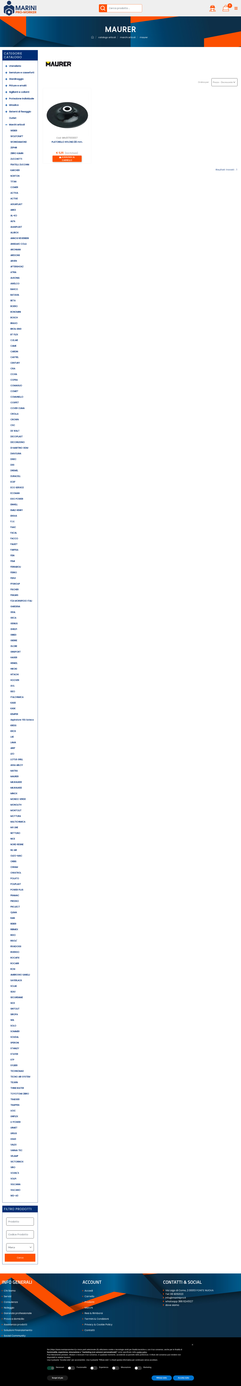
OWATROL (15, 872)
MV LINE (14, 827)
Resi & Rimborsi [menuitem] (93, 1313)
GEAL (12, 612)
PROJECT (15, 906)
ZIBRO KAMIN (16, 153)
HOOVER (14, 680)
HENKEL (13, 663)
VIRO (12, 1167)
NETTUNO (15, 833)
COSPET (14, 402)
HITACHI (14, 674)
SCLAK (13, 986)
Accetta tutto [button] (183, 1378)
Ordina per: (203, 82)
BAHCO (14, 289)
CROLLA (14, 413)
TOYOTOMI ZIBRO (19, 1093)
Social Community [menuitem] (14, 1335)
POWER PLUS (16, 889)
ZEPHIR (13, 147)
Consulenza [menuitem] (10, 1302)
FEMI (12, 561)
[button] (103, 8)
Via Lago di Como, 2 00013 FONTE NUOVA (189, 1290)
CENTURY (15, 362)
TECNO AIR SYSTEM (20, 1076)
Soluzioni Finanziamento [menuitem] (17, 1330)
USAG (13, 1139)
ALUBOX (14, 232)
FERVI (13, 578)
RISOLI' (13, 940)
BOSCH (14, 317)
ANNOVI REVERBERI (19, 238)
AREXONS (15, 255)
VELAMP (14, 1156)
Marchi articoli (17, 124)
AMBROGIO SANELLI (20, 974)
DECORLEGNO (17, 442)
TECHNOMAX (17, 1071)
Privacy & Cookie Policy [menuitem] (97, 1324)
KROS (13, 731)
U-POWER (15, 1122)
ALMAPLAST (16, 226)
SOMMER (14, 1031)
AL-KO (13, 215)
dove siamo (172, 1305)
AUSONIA (14, 277)
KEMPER (14, 714)
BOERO (14, 306)
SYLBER (13, 1065)
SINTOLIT (14, 1008)
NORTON (14, 175)
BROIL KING (15, 328)
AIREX (13, 209)
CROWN (14, 419)
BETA (12, 300)
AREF (12, 748)
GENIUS (14, 623)
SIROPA (14, 1014)
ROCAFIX (14, 957)
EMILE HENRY (16, 510)
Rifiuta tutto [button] (161, 1378)
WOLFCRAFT (16, 136)
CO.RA (13, 374)
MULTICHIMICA (17, 821)
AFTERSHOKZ (16, 266)
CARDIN (14, 351)
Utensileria (15, 66)
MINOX (13, 793)
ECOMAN (15, 493)
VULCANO (15, 1190)
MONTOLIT (15, 810)
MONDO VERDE (18, 799)
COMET (14, 391)
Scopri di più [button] (57, 1378)
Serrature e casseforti (21, 72)
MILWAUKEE (16, 782)
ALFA (12, 221)
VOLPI (13, 1178)
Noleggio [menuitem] (8, 1307)
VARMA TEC (16, 1150)
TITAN (13, 181)
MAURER (14, 776)
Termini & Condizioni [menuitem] (96, 1319)
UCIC (13, 1110)
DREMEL (14, 470)
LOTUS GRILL (16, 759)
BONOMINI (15, 311)
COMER (14, 187)
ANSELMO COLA (18, 243)
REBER (13, 923)
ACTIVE (14, 198)
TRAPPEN (14, 1105)
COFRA (14, 379)
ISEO (12, 691)
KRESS (13, 725)
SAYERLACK (16, 980)
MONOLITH (15, 804)
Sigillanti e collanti (19, 92)
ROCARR (14, 963)
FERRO (13, 572)
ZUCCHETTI (16, 158)
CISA (12, 368)
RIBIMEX (14, 929)
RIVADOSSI (15, 946)
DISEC (13, 459)
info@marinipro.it (175, 1297)
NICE (12, 838)
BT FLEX (14, 334)
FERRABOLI (15, 566)
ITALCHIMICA (16, 697)
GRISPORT (15, 651)
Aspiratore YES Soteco (22, 719)
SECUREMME (16, 997)
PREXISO (14, 901)
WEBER (13, 130)
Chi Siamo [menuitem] (9, 1290)
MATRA (14, 770)
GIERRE (13, 640)
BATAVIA (14, 294)
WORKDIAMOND (18, 141)
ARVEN (13, 260)
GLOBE (13, 646)
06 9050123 (176, 1294)
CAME (13, 345)
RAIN (12, 918)
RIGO (13, 935)
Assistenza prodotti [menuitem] (14, 1324)
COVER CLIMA (17, 408)
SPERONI (14, 1042)
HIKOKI (13, 668)
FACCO (14, 538)
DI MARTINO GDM (19, 447)
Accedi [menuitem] (88, 1290)
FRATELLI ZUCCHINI (19, 164)
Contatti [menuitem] (89, 1330)
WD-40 (14, 1195)
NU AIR (13, 850)
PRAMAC (14, 895)
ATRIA (13, 272)
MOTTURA (15, 816)
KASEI (13, 702)
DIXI (12, 464)
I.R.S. (12, 685)
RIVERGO (14, 952)
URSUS (13, 1133)
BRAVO (13, 323)
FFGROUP (15, 583)
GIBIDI (13, 634)
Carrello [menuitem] (88, 1296)
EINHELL (14, 504)
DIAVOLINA (15, 453)
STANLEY (14, 1048)
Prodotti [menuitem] (88, 1302)
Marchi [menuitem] (88, 1307)
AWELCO (14, 283)
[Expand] (6, 66)
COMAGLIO (16, 385)
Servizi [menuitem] (6, 1296)
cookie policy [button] (141, 1352)
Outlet (12, 118)
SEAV (12, 991)
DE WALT (14, 430)
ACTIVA (14, 192)
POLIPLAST (15, 884)
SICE (12, 1003)
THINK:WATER (17, 1088)
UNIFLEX (14, 1116)
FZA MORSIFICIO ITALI (21, 600)
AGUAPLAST (16, 204)
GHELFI (13, 629)
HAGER (13, 657)
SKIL (12, 1020)
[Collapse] (6, 124)
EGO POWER (16, 498)
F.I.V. (12, 521)
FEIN (12, 555)
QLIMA (13, 912)
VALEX (13, 1144)
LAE (12, 736)
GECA (13, 617)
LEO (12, 753)
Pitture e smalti (17, 85)
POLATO (14, 878)
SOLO (13, 1025)
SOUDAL (14, 1037)
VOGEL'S (14, 1173)
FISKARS (14, 595)
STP (12, 1059)
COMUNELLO (16, 396)
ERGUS (13, 515)
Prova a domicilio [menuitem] (13, 1319)
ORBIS (13, 861)
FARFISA (14, 549)
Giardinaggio (16, 79)
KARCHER (15, 170)
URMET (13, 1127)
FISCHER (14, 589)
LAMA (13, 742)
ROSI (12, 969)
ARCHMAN (15, 249)
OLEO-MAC (16, 855)
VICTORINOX (16, 1161)
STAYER (14, 1054)
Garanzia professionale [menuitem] (17, 1313)
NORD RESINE (16, 844)
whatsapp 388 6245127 (179, 1301)
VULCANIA (15, 1184)
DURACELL (15, 476)
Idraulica (14, 105)
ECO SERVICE (17, 487)
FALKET (13, 544)
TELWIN (14, 1082)
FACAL (13, 532)
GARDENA (15, 606)
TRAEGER (14, 1099)
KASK (12, 708)
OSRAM (14, 867)
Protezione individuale (21, 98)
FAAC (13, 527)
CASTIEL (14, 357)
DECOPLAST (16, 436)
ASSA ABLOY (16, 765)
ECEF (12, 481)
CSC (12, 425)
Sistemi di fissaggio (20, 111)
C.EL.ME (14, 340)
